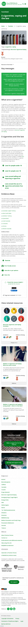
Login (21, 621)
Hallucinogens (5, 505)
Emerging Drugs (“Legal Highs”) (9, 497)
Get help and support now (14, 462)
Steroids (3, 525)
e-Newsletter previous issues (8, 555)
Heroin (3, 507)
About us (3, 531)
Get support (14, 582)
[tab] (14, 165)
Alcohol (3, 479)
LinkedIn (14, 290)
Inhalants (3, 512)
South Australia (6, 221)
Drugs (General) (5, 492)
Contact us (4, 538)
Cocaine (3, 489)
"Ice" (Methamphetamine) (8, 510)
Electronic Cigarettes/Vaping (8, 494)
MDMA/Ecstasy (5, 518)
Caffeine (3, 484)
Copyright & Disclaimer (7, 618)
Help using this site (6, 543)
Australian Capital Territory (9, 211)
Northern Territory (7, 216)
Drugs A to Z (4, 475)
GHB (2, 502)
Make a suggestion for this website (14, 443)
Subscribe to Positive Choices (9, 552)
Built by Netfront (6, 624)
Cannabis (3, 487)
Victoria (4, 226)
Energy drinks (5, 500)
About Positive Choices (7, 535)
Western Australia (7, 228)
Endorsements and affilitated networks (11, 540)
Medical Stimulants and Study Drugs (11, 520)
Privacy (17, 618)
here (23, 156)
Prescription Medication (7, 523)
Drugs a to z (14, 342)
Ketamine (3, 515)
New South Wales (7, 213)
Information (4, 549)
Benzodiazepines (5, 482)
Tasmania (5, 223)
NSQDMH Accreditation (7, 545)
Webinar (14, 383)
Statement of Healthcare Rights (9, 621)
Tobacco (3, 528)
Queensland (6, 218)
